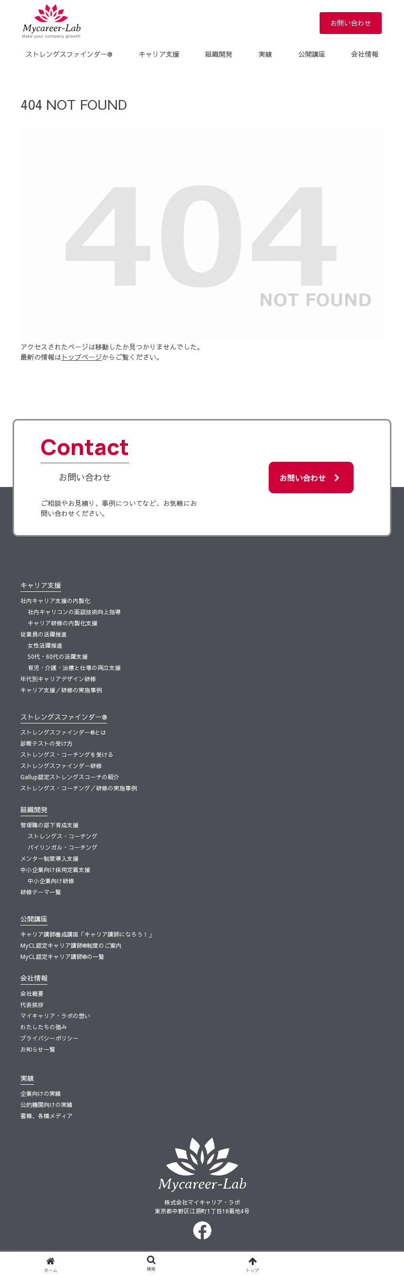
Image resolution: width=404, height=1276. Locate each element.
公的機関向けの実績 (46, 1104)
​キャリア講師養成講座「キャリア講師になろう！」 (87, 934)
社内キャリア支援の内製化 (55, 600)
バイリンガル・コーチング (62, 847)
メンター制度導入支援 (49, 858)
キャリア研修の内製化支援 (62, 623)
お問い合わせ (350, 23)
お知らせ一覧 (37, 1049)
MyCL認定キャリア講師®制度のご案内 (71, 945)
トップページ (81, 357)
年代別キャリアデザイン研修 (58, 679)
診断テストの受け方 (46, 743)
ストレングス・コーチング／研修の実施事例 (78, 788)
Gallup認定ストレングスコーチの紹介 (69, 777)
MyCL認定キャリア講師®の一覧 (62, 956)
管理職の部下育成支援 (49, 825)
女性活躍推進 (45, 645)
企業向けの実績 (40, 1093)
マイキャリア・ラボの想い (55, 1016)
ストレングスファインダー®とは (63, 732)
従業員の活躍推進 (43, 634)
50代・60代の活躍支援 (58, 656)
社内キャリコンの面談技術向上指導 (74, 612)
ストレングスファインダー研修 (61, 766)
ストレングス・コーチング (62, 836)
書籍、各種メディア (46, 1116)
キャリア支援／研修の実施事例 (61, 690)
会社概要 (32, 993)
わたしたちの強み (43, 1027)
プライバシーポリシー (49, 1038)
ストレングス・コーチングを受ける (66, 754)
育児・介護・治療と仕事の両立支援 (74, 668)
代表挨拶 (32, 1004)
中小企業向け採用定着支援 (55, 869)
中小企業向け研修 (51, 881)
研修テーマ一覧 (40, 892)
